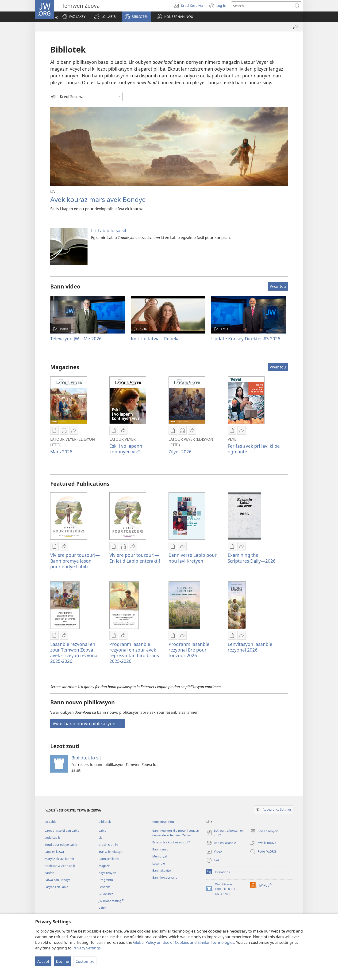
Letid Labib (52, 837)
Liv (101, 837)
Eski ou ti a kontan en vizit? (171, 842)
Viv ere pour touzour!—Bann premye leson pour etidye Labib (75, 560)
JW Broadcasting (111, 901)
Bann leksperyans (164, 877)
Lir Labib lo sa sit (109, 230)
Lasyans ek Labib (56, 887)
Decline (62, 961)
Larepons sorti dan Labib (62, 830)
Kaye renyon (107, 873)
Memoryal (159, 856)
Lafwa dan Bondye (57, 880)
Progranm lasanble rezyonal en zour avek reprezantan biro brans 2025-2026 (134, 652)
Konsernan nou (163, 821)
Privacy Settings (87, 948)
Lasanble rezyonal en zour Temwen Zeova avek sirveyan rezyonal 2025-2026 (74, 652)
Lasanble (158, 863)
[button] (105, 16)
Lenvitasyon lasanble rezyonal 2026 (250, 647)
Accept (43, 961)
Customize (85, 961)
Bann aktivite (161, 870)
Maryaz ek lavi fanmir (59, 859)
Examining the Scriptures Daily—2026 (252, 558)
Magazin (105, 866)
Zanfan (49, 873)
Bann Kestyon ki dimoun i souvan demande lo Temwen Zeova (175, 832)
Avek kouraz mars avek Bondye (98, 199)
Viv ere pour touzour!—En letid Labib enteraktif (134, 558)
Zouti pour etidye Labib (61, 844)
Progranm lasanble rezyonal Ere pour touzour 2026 (189, 650)
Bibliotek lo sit (86, 758)
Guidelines (106, 894)
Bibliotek (105, 821)
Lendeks (104, 887)
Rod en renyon (264, 831)
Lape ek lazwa (54, 852)
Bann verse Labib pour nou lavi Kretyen (193, 558)
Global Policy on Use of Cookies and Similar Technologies (183, 942)
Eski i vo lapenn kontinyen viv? (125, 449)
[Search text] (262, 5)
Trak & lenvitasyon (111, 852)
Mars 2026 (61, 451)
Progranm (106, 880)
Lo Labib (51, 821)
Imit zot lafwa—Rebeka (155, 338)
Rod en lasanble (221, 843)
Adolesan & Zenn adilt (60, 866)
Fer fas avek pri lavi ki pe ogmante (254, 449)
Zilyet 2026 (180, 451)
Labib (102, 830)
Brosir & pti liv (108, 844)
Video (103, 908)
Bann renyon (161, 849)
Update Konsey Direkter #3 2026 (245, 338)
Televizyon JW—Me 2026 (76, 338)
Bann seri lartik (109, 859)
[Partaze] (296, 26)
